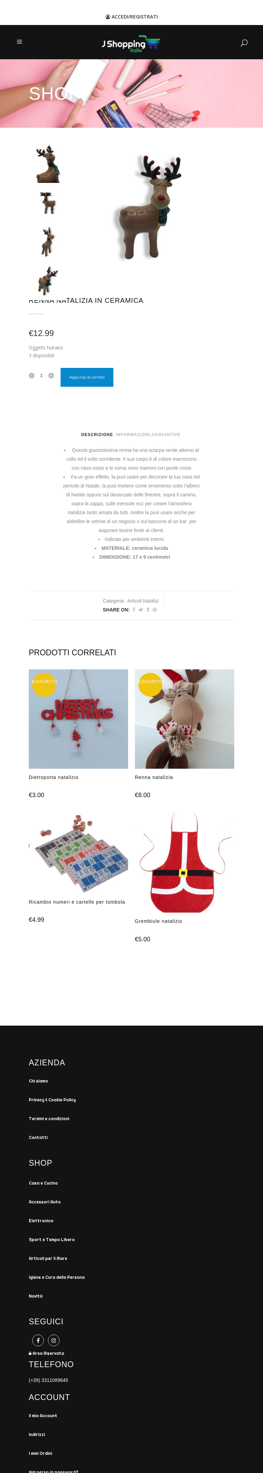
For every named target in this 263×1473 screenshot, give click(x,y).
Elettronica (41, 1222)
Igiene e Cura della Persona (57, 1278)
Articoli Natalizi (143, 601)
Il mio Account (43, 1417)
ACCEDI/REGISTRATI (131, 16)
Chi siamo (38, 1082)
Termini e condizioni (49, 1120)
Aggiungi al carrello (87, 377)
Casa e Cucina (43, 1184)
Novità (35, 1297)
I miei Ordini (40, 1454)
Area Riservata (46, 1354)
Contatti (38, 1138)
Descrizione (97, 434)
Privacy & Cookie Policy (52, 1101)
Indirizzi (37, 1435)
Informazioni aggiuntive (148, 434)
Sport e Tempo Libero (52, 1240)
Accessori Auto (45, 1203)
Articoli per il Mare (48, 1259)
